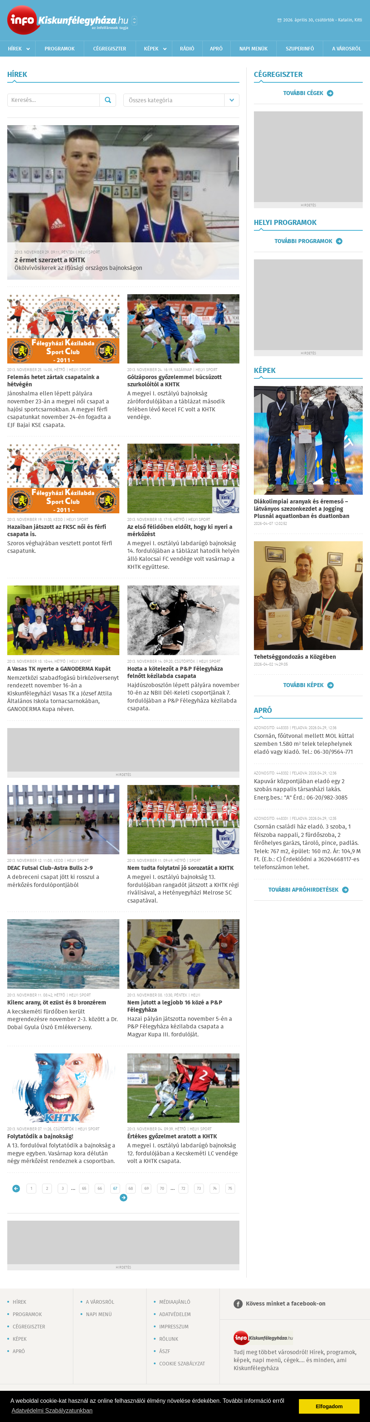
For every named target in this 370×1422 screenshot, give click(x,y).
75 (230, 1188)
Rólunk (168, 1339)
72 (183, 1188)
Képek (151, 49)
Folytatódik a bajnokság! (40, 1136)
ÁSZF (164, 1352)
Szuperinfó (300, 49)
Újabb (16, 1188)
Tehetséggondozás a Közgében (295, 657)
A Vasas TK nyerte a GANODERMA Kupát (59, 669)
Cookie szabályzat (182, 1364)
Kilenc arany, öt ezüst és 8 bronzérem (56, 1002)
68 (130, 1188)
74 (215, 1188)
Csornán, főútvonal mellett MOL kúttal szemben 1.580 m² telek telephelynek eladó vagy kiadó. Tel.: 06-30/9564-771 (304, 744)
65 (84, 1188)
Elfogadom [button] (329, 1406)
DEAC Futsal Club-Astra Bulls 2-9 (50, 868)
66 (100, 1188)
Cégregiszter (109, 49)
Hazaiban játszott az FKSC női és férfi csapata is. (56, 531)
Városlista (134, 20)
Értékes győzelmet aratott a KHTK (172, 1136)
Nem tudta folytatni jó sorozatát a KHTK (180, 868)
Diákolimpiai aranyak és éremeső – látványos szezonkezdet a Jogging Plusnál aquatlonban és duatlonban (301, 509)
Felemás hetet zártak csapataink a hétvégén (53, 381)
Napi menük (253, 49)
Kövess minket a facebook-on (285, 1303)
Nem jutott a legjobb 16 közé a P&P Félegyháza (174, 1006)
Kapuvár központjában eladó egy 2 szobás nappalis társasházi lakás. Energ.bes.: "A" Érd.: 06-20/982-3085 (301, 789)
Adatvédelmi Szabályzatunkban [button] (52, 1410)
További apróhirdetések (303, 890)
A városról (346, 49)
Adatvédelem (175, 1315)
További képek (303, 685)
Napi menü (99, 1315)
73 (199, 1188)
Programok (60, 49)
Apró (216, 49)
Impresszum (174, 1327)
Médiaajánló (174, 1302)
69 (146, 1188)
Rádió (187, 49)
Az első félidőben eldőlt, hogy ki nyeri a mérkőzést (180, 531)
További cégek (303, 93)
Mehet (107, 100)
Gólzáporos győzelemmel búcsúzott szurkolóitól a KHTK (174, 381)
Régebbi (123, 1197)
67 (115, 1188)
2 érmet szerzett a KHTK (50, 260)
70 (162, 1188)
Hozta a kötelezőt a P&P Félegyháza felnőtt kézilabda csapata (175, 673)
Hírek (15, 49)
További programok (303, 241)
